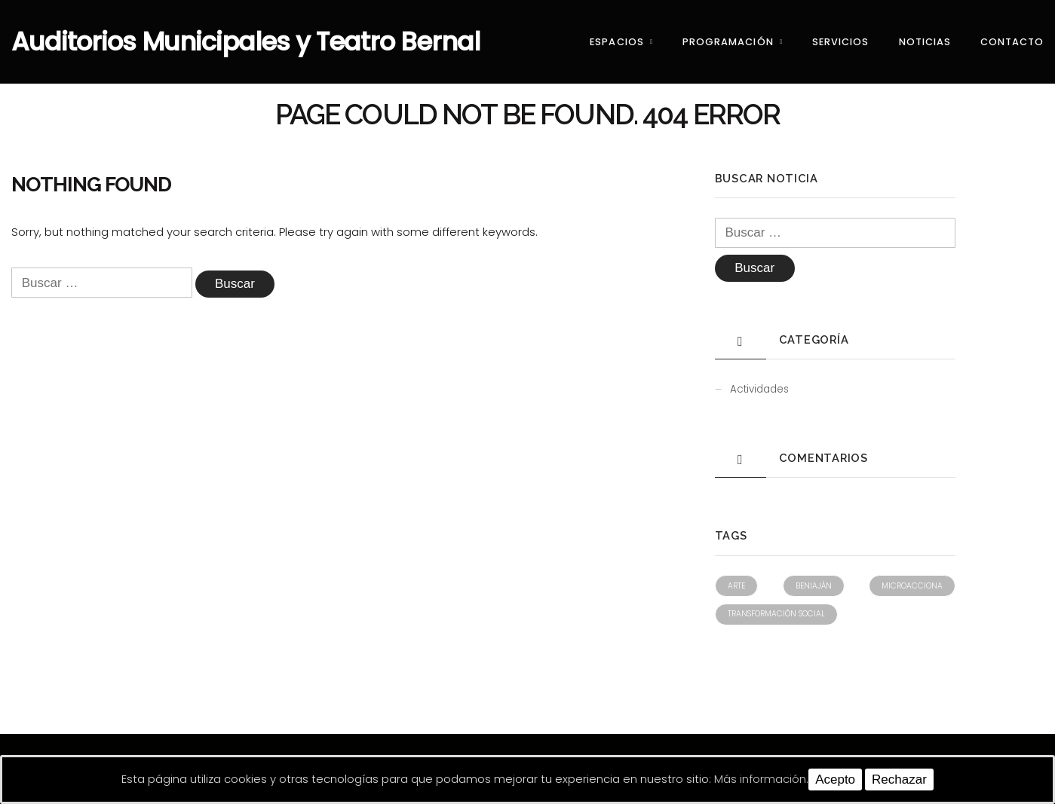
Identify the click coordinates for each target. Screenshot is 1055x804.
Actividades (759, 389)
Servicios (840, 41)
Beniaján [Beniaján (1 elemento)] (814, 586)
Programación (727, 41)
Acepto (835, 779)
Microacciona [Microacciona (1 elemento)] (912, 586)
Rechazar (899, 779)
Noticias (925, 41)
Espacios (616, 41)
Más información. (761, 779)
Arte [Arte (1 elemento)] (736, 586)
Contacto (1012, 41)
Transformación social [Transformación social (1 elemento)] (776, 613)
